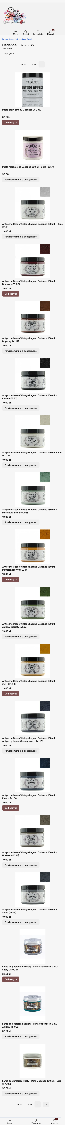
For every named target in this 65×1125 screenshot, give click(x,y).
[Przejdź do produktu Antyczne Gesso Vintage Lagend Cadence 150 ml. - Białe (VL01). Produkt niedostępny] (32, 204)
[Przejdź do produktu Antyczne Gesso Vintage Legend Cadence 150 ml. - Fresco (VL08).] (32, 775)
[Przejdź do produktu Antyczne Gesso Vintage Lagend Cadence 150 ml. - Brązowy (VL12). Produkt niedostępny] (32, 318)
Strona (23, 64)
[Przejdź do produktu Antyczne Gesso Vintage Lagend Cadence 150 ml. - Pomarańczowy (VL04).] (32, 546)
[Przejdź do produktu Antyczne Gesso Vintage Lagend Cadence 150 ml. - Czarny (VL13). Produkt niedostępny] (32, 375)
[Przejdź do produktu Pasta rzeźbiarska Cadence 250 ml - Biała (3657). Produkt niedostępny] (32, 147)
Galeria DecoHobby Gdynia (17, 39)
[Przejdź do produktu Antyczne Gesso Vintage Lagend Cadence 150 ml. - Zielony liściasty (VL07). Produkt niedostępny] (32, 604)
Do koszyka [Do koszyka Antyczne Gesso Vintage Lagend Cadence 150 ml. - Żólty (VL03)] (11, 693)
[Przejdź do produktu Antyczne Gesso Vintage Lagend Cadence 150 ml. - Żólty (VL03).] (32, 661)
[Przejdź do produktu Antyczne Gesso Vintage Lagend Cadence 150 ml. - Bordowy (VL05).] (32, 261)
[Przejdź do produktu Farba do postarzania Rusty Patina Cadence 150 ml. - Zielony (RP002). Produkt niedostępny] (32, 1003)
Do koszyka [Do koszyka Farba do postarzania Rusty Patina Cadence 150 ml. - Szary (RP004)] (11, 979)
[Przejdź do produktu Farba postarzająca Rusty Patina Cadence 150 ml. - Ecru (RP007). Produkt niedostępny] (32, 1061)
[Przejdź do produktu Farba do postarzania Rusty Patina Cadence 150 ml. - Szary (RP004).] (32, 946)
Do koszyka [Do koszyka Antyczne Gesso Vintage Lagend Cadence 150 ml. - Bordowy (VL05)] (11, 293)
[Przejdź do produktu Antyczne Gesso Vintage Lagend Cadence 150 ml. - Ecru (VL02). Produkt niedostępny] (32, 432)
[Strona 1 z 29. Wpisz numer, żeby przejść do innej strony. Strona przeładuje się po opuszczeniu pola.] (29, 64)
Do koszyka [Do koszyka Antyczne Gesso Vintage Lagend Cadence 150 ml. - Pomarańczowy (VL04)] (11, 579)
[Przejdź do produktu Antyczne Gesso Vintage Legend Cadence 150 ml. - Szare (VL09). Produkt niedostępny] (32, 889)
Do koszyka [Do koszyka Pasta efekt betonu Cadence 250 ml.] (11, 122)
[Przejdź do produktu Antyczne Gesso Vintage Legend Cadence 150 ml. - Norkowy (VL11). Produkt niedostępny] (32, 832)
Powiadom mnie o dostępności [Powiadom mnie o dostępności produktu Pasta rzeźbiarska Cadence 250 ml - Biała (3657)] (21, 179)
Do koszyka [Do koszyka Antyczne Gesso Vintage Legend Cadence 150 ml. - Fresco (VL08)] (11, 808)
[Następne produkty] (38, 1104)
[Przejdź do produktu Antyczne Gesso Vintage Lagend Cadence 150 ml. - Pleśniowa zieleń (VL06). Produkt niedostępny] (32, 489)
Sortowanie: (7, 48)
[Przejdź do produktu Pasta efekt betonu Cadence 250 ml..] (32, 89)
